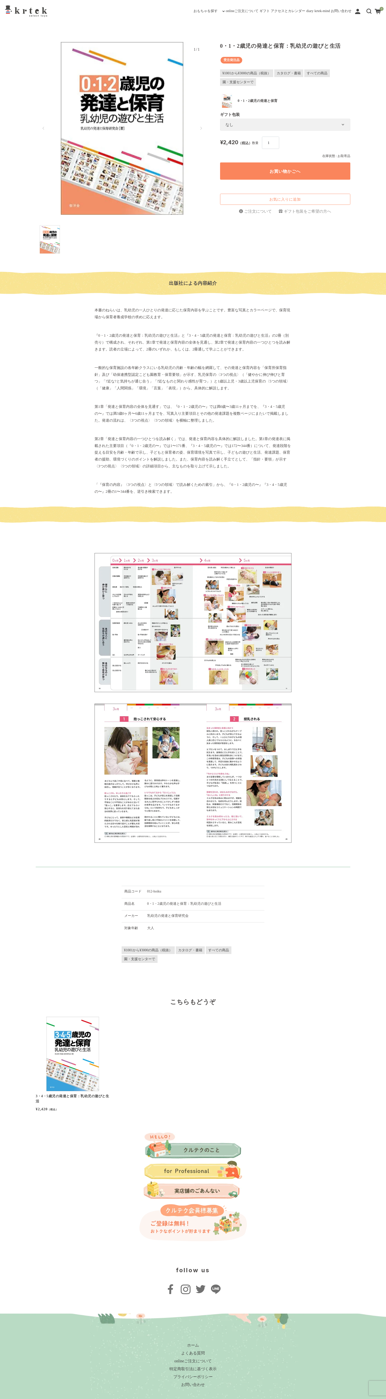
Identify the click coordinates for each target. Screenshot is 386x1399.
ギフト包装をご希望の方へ (307, 211)
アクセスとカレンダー (247, 11)
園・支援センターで (238, 82)
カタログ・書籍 (289, 73)
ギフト (211, 11)
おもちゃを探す (126, 11)
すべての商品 (317, 73)
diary (281, 11)
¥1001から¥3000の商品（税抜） (247, 73)
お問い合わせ (335, 11)
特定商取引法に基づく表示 (193, 1369)
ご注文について (258, 211)
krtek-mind (304, 11)
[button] (369, 11)
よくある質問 (193, 1353)
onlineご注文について (176, 11)
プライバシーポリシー (193, 1377)
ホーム (193, 1345)
